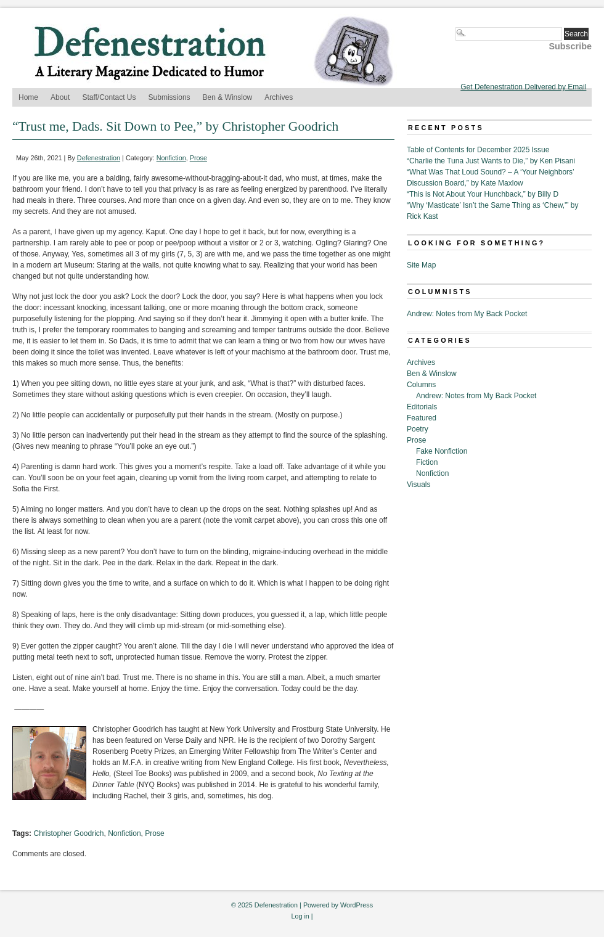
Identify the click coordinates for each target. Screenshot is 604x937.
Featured (421, 418)
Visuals (418, 484)
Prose (198, 158)
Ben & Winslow (228, 97)
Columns (421, 384)
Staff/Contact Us (109, 97)
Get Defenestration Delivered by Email (523, 87)
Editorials (422, 407)
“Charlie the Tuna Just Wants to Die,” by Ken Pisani (491, 161)
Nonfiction (171, 158)
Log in (300, 916)
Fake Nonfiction (441, 451)
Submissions (169, 97)
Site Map (421, 265)
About (60, 97)
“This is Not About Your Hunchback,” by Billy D (482, 194)
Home (28, 97)
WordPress (356, 905)
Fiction (427, 462)
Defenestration (98, 158)
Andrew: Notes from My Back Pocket (467, 313)
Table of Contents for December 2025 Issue (478, 149)
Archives (278, 97)
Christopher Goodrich (68, 833)
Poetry (417, 429)
